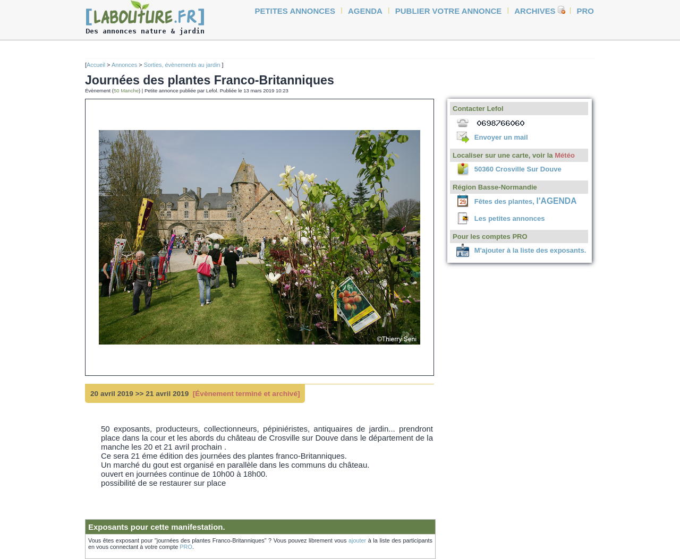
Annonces (124, 65)
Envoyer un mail (501, 137)
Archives (534, 10)
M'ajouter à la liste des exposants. (530, 250)
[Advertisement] (48, 203)
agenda (365, 10)
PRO (186, 547)
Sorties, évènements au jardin (183, 65)
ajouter (357, 540)
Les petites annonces (509, 218)
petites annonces (295, 10)
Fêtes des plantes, (525, 201)
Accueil (96, 65)
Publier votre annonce (448, 10)
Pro (585, 10)
